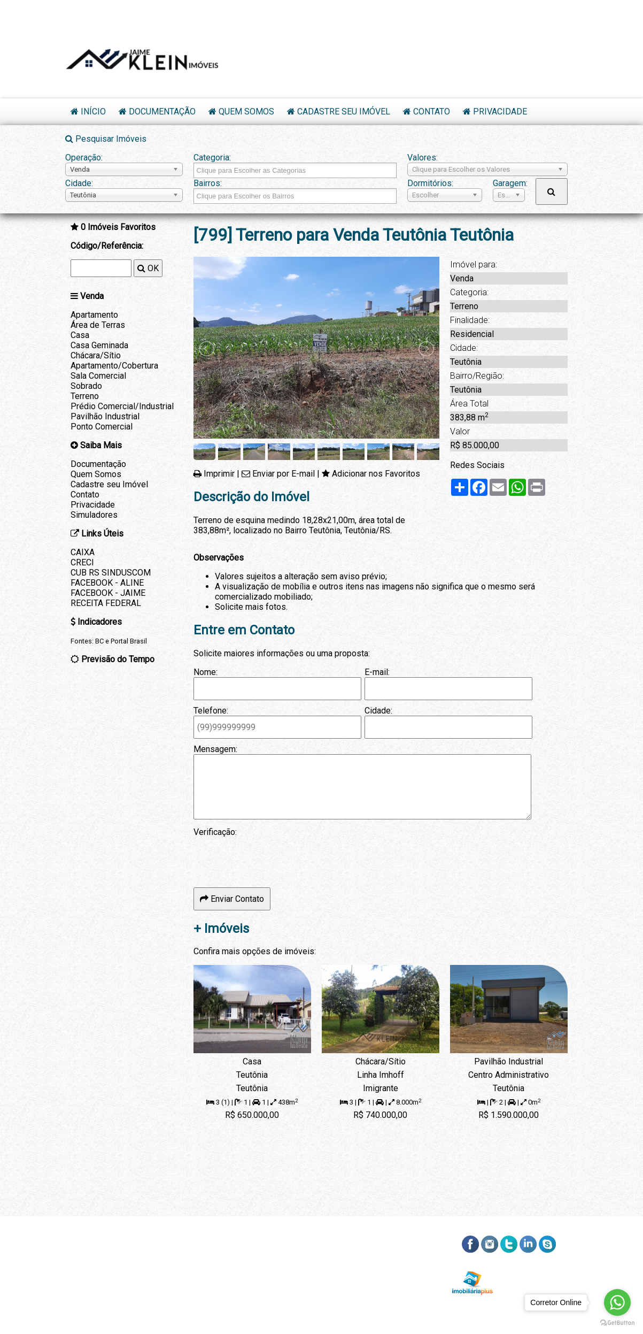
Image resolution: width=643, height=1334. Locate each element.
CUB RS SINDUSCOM (111, 573)
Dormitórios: (430, 183)
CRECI (82, 562)
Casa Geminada (99, 345)
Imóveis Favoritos (118, 227)
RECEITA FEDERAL (106, 603)
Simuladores (94, 515)
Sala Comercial (98, 376)
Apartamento (94, 315)
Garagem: (509, 183)
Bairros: (207, 183)
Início (93, 111)
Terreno (85, 396)
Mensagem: (215, 749)
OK (148, 268)
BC (99, 641)
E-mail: (377, 672)
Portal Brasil (129, 641)
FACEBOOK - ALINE (107, 583)
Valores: (422, 157)
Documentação (162, 111)
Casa (80, 335)
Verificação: (215, 832)
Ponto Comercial (102, 426)
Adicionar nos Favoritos (376, 474)
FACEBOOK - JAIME (108, 593)
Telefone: (210, 711)
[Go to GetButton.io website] (617, 1323)
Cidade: (79, 183)
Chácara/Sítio (96, 355)
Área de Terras (98, 325)
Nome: (205, 672)
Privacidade (500, 111)
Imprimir (219, 474)
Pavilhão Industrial (105, 416)
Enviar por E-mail (283, 474)
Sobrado (86, 386)
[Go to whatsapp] (617, 1302)
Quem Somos (246, 111)
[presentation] (274, 858)
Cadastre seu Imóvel (343, 111)
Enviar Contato (232, 899)
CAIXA (83, 552)
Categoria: (212, 157)
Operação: (84, 157)
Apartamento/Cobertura (114, 366)
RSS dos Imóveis (533, 1269)
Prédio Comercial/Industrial (122, 406)
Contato (431, 111)
